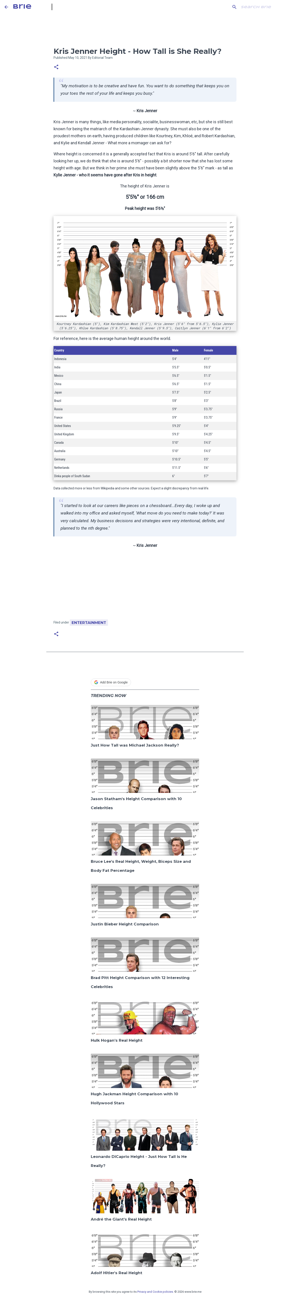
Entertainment (89, 622)
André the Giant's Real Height (121, 1219)
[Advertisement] (145, 585)
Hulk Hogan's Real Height (117, 1040)
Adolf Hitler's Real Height (116, 1273)
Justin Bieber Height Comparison (125, 924)
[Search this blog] (262, 7)
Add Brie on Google (111, 682)
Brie (22, 7)
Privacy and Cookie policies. (155, 1291)
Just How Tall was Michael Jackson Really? (135, 745)
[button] (56, 67)
